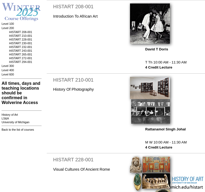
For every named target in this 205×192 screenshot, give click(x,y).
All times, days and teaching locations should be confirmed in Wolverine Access (21, 93)
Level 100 (8, 23)
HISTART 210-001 (20, 35)
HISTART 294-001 (20, 61)
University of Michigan (15, 122)
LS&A (5, 118)
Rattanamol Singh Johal (165, 129)
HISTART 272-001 (20, 58)
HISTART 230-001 (20, 43)
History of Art (10, 114)
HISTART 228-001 (20, 39)
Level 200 (8, 28)
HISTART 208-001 (20, 32)
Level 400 (8, 70)
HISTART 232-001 (20, 47)
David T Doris (156, 49)
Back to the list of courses (18, 129)
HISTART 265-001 (20, 54)
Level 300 (8, 65)
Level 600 (8, 74)
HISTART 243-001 (20, 50)
